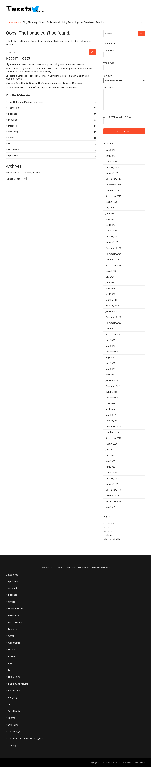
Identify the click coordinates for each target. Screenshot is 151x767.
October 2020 (112, 432)
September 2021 (113, 397)
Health (11, 649)
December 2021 (113, 386)
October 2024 (112, 259)
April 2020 (110, 467)
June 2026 (110, 150)
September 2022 (113, 351)
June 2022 (110, 363)
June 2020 (110, 455)
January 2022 (112, 380)
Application (13, 155)
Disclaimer (108, 535)
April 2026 (110, 156)
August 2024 (112, 271)
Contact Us (108, 523)
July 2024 (110, 277)
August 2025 (112, 202)
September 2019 (113, 501)
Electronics (13, 615)
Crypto (11, 601)
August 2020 (112, 444)
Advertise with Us (111, 539)
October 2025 (112, 190)
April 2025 (110, 225)
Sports (11, 717)
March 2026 (111, 161)
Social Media (14, 149)
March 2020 (111, 472)
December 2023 (113, 317)
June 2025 (110, 213)
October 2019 (112, 495)
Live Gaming (14, 676)
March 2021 (111, 415)
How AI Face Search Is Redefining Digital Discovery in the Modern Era (41, 87)
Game (11, 137)
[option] (83, 22)
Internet (12, 125)
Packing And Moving (18, 683)
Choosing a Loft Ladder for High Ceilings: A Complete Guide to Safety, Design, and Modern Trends (47, 77)
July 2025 (110, 207)
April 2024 (110, 294)
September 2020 (113, 438)
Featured (12, 119)
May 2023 (110, 346)
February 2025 (112, 236)
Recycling (13, 697)
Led (10, 670)
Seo (10, 143)
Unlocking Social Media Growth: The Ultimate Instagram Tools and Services (44, 83)
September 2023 (113, 334)
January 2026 (112, 173)
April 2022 (110, 374)
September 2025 (113, 196)
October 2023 (112, 328)
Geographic (14, 642)
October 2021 (112, 392)
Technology (14, 107)
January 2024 (112, 311)
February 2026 (112, 167)
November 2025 (113, 184)
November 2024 (113, 253)
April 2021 (110, 409)
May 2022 (110, 369)
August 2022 (112, 357)
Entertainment (15, 622)
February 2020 (112, 478)
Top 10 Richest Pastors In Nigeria (25, 102)
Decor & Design (16, 608)
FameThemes (139, 762)
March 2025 (111, 230)
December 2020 (113, 426)
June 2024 (110, 282)
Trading (12, 745)
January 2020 (112, 484)
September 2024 (113, 265)
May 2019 (110, 507)
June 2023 (110, 340)
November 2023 (113, 323)
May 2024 (110, 288)
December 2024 (113, 248)
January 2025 (112, 242)
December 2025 (113, 179)
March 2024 (111, 299)
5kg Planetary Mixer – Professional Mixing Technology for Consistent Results (63, 22)
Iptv (10, 663)
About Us (107, 531)
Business (12, 113)
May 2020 (110, 461)
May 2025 (110, 219)
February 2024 (112, 305)
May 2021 (110, 403)
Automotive (14, 588)
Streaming (13, 131)
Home (106, 527)
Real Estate (14, 690)
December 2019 (113, 490)
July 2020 (110, 449)
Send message (124, 131)
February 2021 (112, 420)
